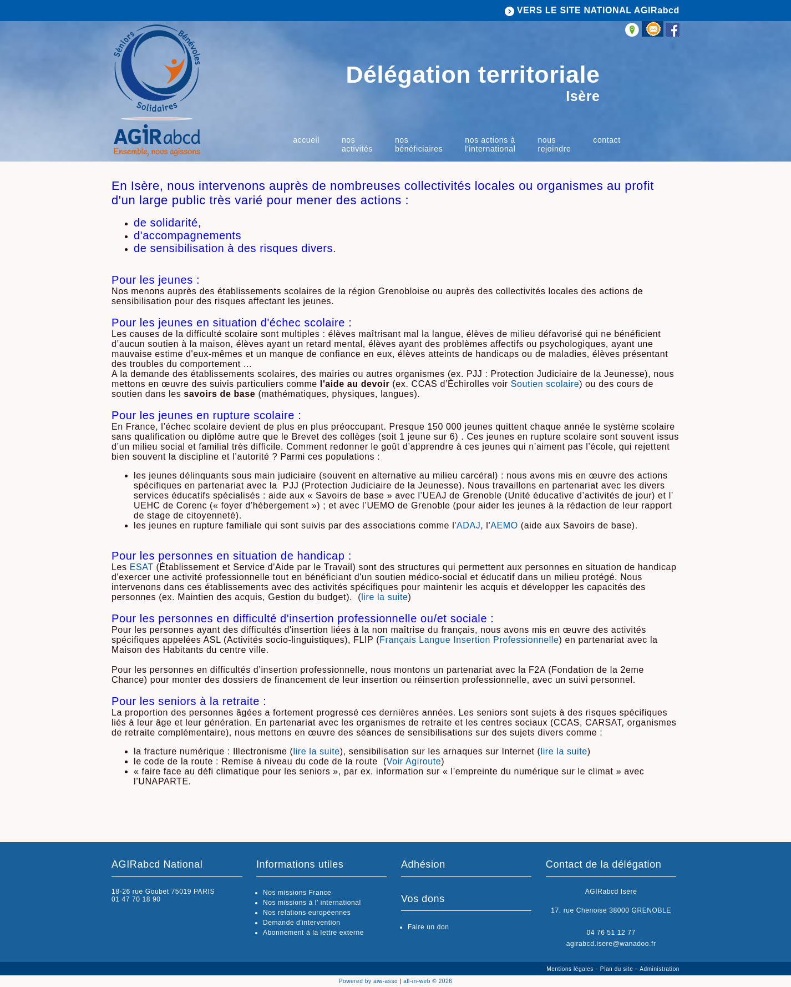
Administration (660, 969)
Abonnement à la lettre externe (313, 932)
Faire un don (428, 927)
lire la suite (384, 597)
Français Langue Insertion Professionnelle (469, 639)
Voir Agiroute (414, 761)
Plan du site (617, 969)
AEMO (504, 525)
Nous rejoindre (554, 144)
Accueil (306, 139)
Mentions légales (570, 969)
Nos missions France (297, 893)
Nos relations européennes (307, 912)
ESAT (142, 567)
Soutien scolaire (545, 384)
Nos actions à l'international (490, 144)
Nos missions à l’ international (312, 903)
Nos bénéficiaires (419, 144)
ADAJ (468, 525)
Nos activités (357, 144)
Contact (606, 139)
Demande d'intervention (302, 922)
